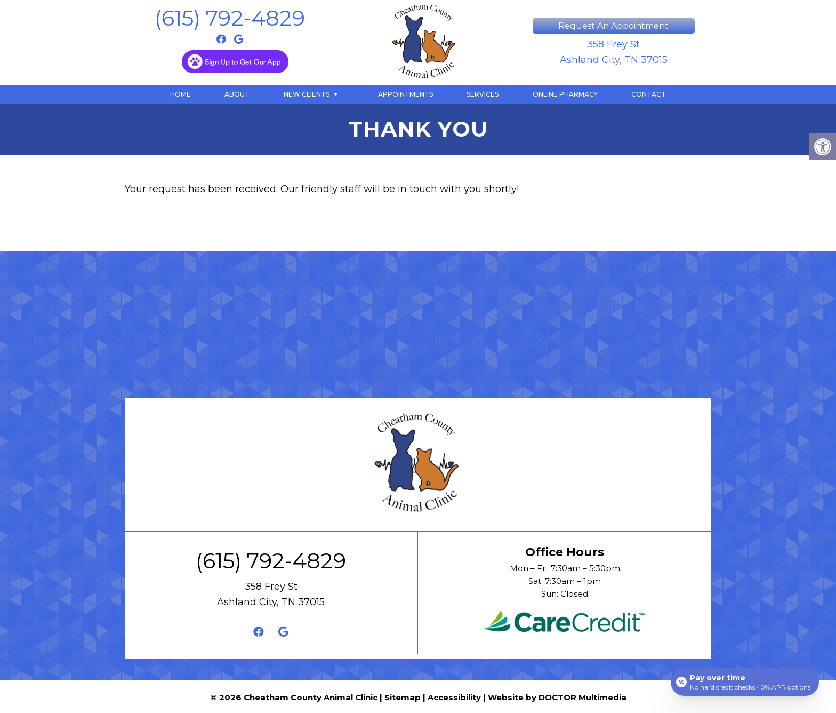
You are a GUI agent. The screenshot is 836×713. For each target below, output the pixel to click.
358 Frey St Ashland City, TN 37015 (614, 52)
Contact (648, 94)
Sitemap (402, 697)
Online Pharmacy (565, 94)
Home (180, 94)
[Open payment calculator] (745, 682)
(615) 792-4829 (230, 18)
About (237, 94)
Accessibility (454, 697)
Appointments (405, 94)
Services (483, 94)
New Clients (306, 94)
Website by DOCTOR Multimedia (557, 697)
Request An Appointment (613, 26)
